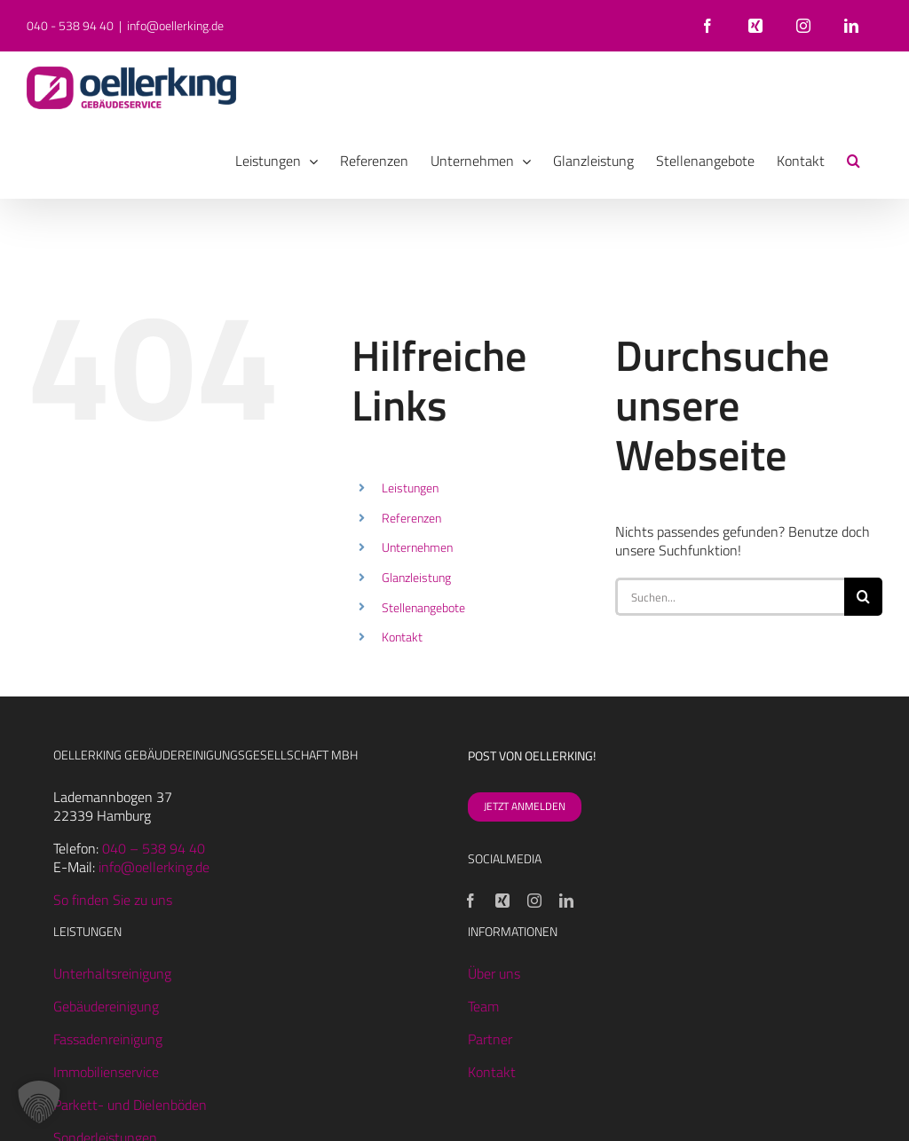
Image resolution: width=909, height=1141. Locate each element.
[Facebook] (470, 900)
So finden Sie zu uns (112, 899)
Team (483, 1006)
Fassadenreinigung (107, 1039)
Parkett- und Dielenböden (130, 1104)
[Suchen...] (729, 597)
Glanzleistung (416, 577)
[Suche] (863, 597)
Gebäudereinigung (106, 1006)
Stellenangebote (423, 607)
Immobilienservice (106, 1071)
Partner (490, 1039)
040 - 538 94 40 (70, 25)
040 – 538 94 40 (153, 848)
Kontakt (402, 636)
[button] (853, 160)
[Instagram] (534, 900)
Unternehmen (417, 547)
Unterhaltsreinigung (112, 973)
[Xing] (502, 900)
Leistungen (410, 487)
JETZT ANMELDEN (524, 806)
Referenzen (411, 517)
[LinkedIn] (566, 900)
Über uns (494, 973)
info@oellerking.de (175, 25)
